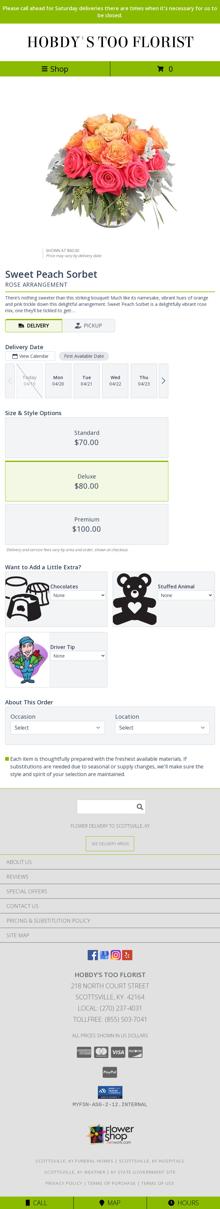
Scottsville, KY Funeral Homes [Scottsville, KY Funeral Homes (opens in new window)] (74, 1161)
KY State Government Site (143, 1172)
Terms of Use (157, 1183)
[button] (110, 1092)
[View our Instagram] (116, 958)
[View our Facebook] (93, 958)
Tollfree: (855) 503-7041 (110, 1019)
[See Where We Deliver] (110, 843)
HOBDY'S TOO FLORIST (110, 42)
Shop (54, 68)
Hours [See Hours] (183, 1202)
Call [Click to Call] (36, 1202)
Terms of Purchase (112, 1183)
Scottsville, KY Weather (75, 1172)
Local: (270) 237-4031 (110, 1008)
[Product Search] (111, 807)
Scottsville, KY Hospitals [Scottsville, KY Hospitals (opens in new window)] (152, 1161)
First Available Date (84, 356)
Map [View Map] (110, 1202)
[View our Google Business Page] (104, 958)
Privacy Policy (64, 1183)
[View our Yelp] (127, 958)
